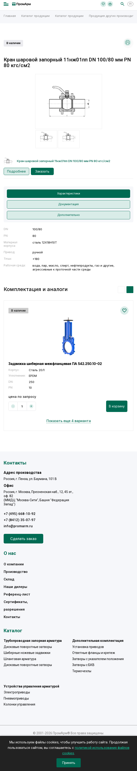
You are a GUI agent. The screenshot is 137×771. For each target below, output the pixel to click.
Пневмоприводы (16, 698)
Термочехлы (81, 671)
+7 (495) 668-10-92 (19, 514)
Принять (68, 763)
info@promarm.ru (18, 526)
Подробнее (16, 171)
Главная (10, 16)
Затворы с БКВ (83, 665)
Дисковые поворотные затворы (28, 647)
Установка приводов (88, 647)
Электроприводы (17, 692)
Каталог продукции (35, 16)
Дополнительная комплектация (98, 640)
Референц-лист (17, 594)
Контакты (12, 617)
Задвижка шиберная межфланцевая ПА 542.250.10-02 (55, 364)
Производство (16, 572)
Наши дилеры (15, 587)
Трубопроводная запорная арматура (33, 640)
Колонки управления (19, 704)
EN (130, 4)
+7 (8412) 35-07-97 (19, 520)
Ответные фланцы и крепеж (93, 653)
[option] (68, 101)
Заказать (42, 171)
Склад (9, 579)
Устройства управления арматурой (31, 686)
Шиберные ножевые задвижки (27, 653)
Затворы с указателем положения (98, 659)
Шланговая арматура (20, 659)
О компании (14, 564)
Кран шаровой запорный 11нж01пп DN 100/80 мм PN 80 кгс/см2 (63, 161)
